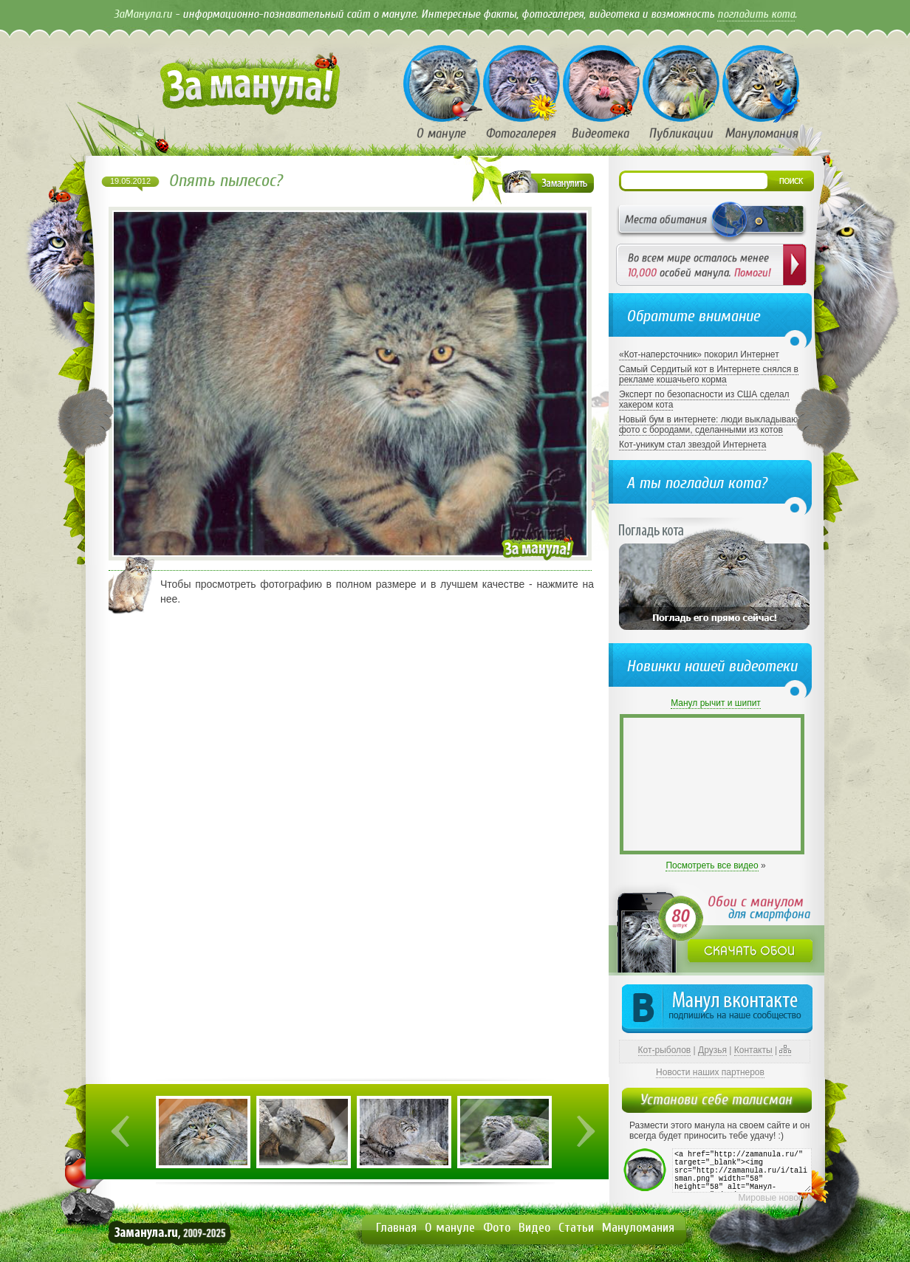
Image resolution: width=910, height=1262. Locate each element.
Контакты (753, 1050)
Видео (534, 1227)
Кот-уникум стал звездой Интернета (692, 444)
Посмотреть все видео (712, 865)
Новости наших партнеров (710, 1072)
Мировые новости (775, 1198)
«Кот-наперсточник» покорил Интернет (699, 354)
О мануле (450, 1227)
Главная (396, 1227)
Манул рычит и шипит (716, 703)
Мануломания (638, 1227)
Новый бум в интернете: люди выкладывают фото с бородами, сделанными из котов (710, 424)
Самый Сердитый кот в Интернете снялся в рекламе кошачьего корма (708, 374)
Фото (496, 1227)
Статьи (576, 1227)
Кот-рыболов (664, 1050)
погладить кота (756, 14)
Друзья (712, 1050)
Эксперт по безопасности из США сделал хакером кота (704, 399)
